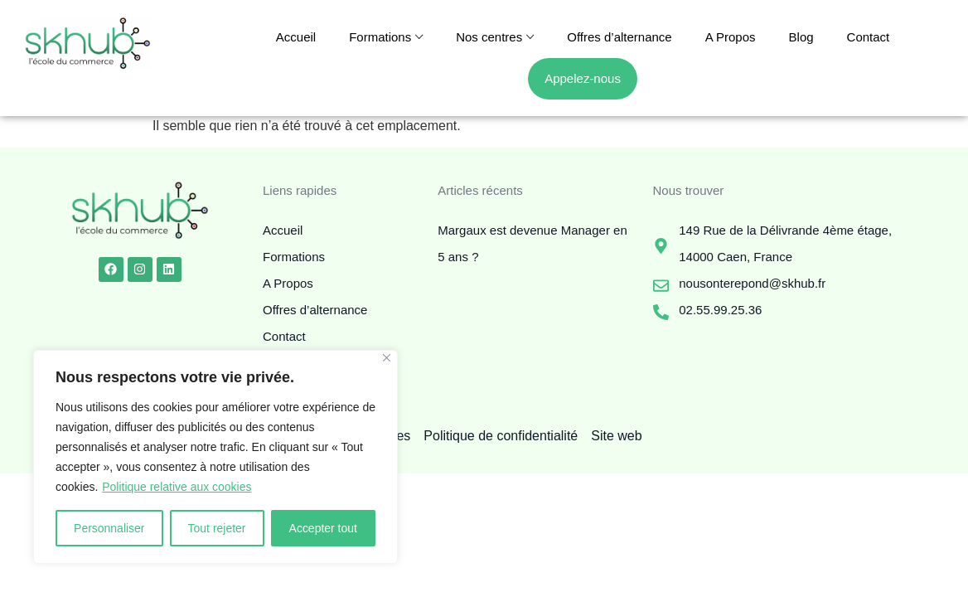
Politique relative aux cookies (177, 486)
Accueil (296, 37)
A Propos (730, 37)
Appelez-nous (582, 78)
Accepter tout (323, 528)
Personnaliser (109, 528)
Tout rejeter (217, 528)
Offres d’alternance (619, 37)
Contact (868, 37)
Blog (801, 37)
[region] (215, 457)
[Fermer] (386, 358)
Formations (380, 37)
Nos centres (489, 37)
